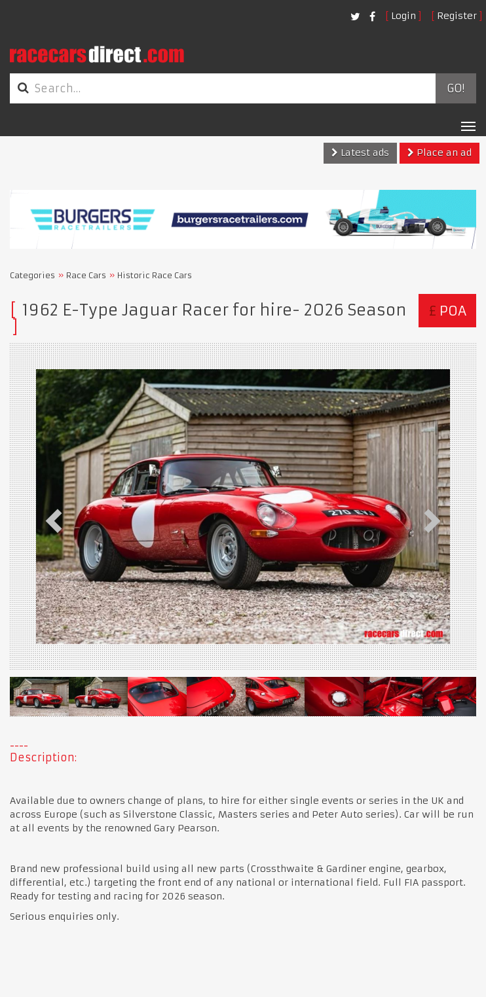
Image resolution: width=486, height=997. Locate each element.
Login (403, 16)
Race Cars (86, 275)
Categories (32, 275)
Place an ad (439, 152)
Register (457, 16)
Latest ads (360, 152)
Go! (455, 88)
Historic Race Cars (154, 275)
